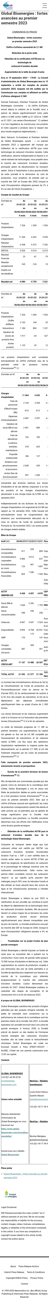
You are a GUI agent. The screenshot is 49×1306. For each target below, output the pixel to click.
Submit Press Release (14, 1272)
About (13, 1266)
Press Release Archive (29, 1266)
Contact (24, 1284)
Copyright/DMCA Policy (17, 1278)
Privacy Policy (36, 1278)
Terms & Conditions (36, 1272)
